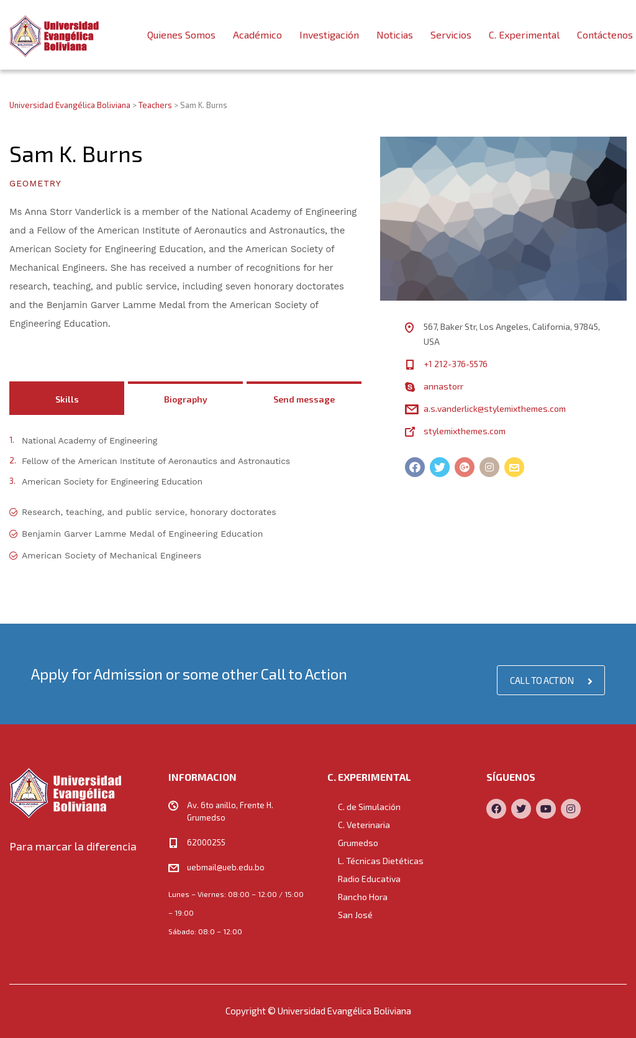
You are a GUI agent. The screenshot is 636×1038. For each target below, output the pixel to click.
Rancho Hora (363, 896)
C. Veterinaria (364, 824)
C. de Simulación (369, 806)
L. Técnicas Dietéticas (381, 860)
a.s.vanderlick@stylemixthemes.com (495, 408)
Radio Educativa (369, 878)
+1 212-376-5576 (456, 363)
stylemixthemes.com (465, 431)
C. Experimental (524, 34)
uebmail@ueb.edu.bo (226, 867)
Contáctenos (605, 34)
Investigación (329, 34)
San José (355, 914)
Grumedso (358, 842)
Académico (257, 34)
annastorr (443, 386)
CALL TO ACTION (551, 680)
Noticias (394, 34)
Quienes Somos (181, 34)
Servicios (450, 34)
